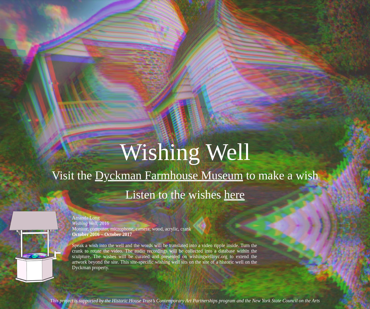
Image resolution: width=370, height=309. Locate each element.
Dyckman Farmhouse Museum (169, 175)
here (234, 194)
